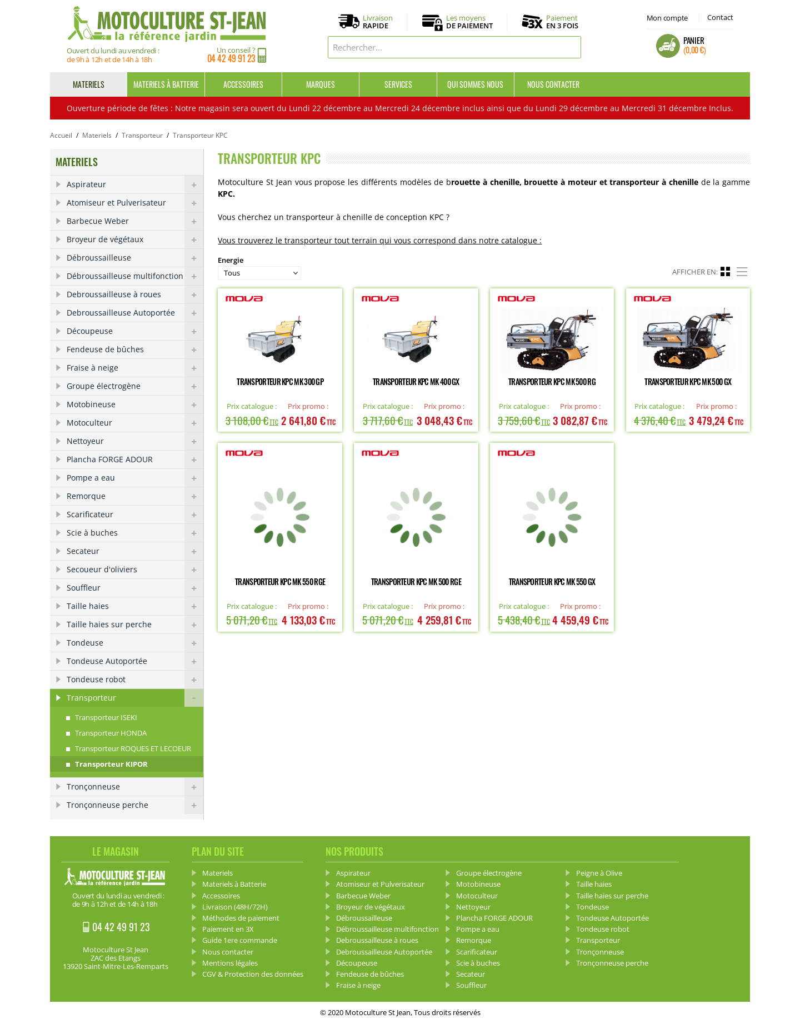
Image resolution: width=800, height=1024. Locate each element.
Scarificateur (135, 514)
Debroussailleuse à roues (135, 294)
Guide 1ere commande (239, 940)
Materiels (88, 84)
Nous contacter (553, 84)
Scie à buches (135, 533)
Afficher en (694, 272)
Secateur (135, 551)
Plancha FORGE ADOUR (135, 459)
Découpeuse (135, 331)
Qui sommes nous (475, 84)
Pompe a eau (135, 478)
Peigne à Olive (599, 873)
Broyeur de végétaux (135, 239)
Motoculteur (135, 423)
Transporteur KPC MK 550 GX (552, 581)
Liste (743, 270)
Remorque (135, 496)
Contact (720, 17)
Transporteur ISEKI (106, 717)
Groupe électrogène (135, 386)
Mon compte (667, 18)
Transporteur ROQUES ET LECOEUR (133, 748)
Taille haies (135, 606)
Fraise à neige (135, 368)
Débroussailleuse (135, 258)
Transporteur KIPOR (111, 764)
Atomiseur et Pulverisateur (135, 203)
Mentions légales (230, 963)
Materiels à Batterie (166, 84)
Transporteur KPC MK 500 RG (552, 381)
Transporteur (142, 135)
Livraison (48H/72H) (235, 907)
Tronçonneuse (135, 787)
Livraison (378, 22)
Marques (320, 84)
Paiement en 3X (228, 929)
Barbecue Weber (135, 221)
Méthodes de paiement (240, 918)
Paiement (562, 21)
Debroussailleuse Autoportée (135, 313)
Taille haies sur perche (135, 624)
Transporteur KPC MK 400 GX (416, 381)
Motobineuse (135, 404)
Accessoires (243, 84)
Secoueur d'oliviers (135, 569)
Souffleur (135, 588)
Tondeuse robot (135, 679)
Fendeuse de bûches (135, 349)
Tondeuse (135, 643)
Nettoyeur (135, 441)
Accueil (61, 135)
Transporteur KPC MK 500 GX (687, 381)
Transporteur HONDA (111, 733)
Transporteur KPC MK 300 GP (280, 381)
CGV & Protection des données (252, 974)
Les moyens (469, 22)
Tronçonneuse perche (135, 805)
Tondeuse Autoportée (135, 661)
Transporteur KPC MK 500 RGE (416, 581)
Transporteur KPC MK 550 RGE (280, 581)
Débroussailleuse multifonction (135, 276)
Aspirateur (135, 184)
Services (398, 84)
